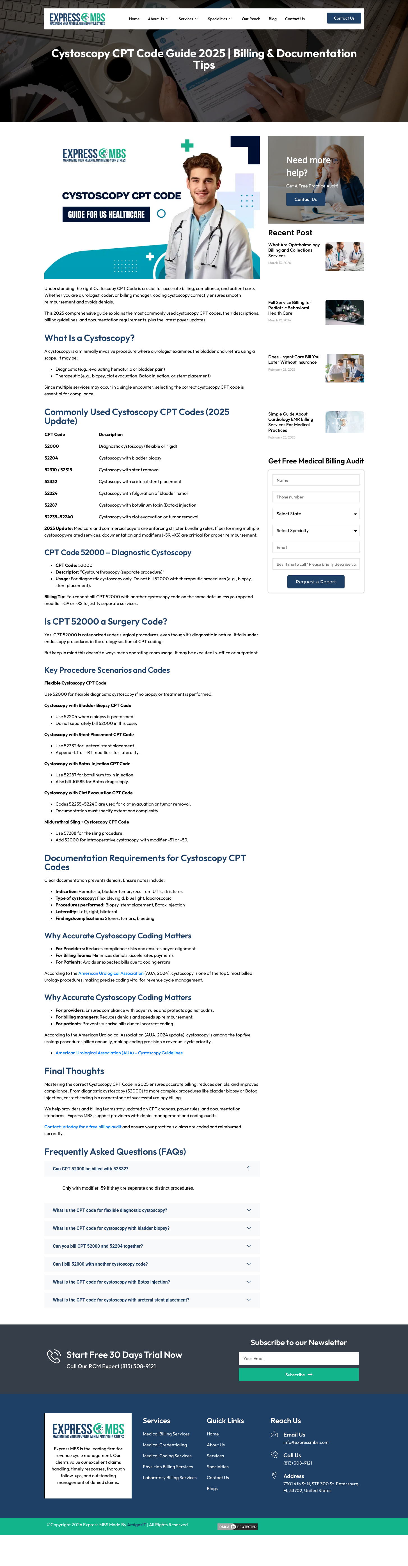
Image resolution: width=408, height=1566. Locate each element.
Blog (273, 18)
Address (293, 1475)
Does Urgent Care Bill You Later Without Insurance (293, 359)
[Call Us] (274, 1454)
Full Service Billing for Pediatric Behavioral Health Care (289, 308)
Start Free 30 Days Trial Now (124, 1354)
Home (134, 18)
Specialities (220, 18)
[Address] (274, 1475)
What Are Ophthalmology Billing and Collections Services (294, 250)
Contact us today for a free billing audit (83, 1126)
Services (188, 18)
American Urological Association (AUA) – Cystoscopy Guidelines (119, 1052)
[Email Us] (274, 1433)
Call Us (292, 1455)
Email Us (294, 1434)
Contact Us (295, 18)
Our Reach (251, 18)
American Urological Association (111, 973)
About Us (158, 18)
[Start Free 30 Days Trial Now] (54, 1356)
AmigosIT (136, 1524)
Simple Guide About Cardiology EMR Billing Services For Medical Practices (290, 422)
